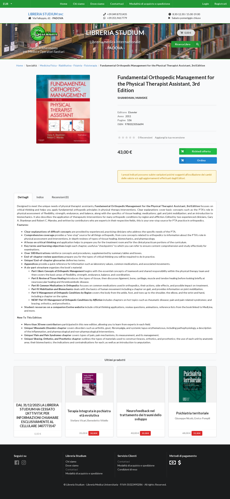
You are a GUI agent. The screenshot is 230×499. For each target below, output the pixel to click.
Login (205, 3)
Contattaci (117, 3)
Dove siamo (97, 3)
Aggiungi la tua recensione (170, 137)
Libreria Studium (45, 14)
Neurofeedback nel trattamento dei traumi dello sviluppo (141, 415)
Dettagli (23, 197)
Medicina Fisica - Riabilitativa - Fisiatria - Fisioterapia (68, 65)
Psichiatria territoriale (192, 413)
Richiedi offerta (195, 151)
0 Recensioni (145, 137)
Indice (40, 197)
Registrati (221, 3)
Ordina (192, 160)
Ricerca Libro (188, 44)
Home (63, 3)
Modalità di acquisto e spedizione (149, 3)
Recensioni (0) (60, 197)
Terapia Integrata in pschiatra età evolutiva (89, 413)
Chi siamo (79, 3)
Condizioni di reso (127, 469)
